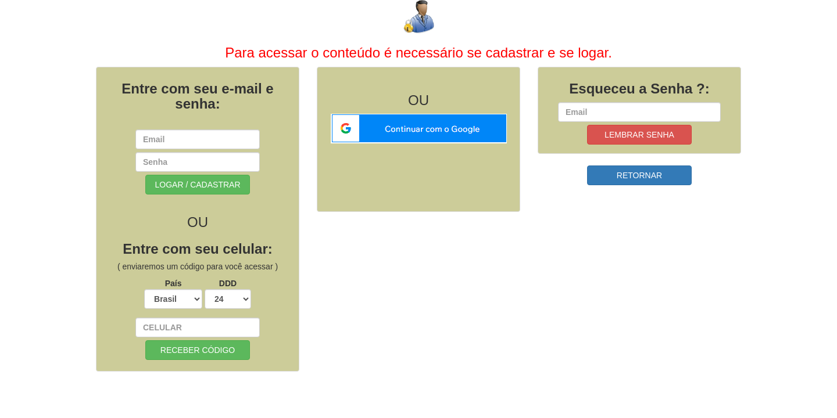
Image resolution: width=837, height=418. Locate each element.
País (173, 294)
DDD (228, 294)
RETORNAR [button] (639, 175)
